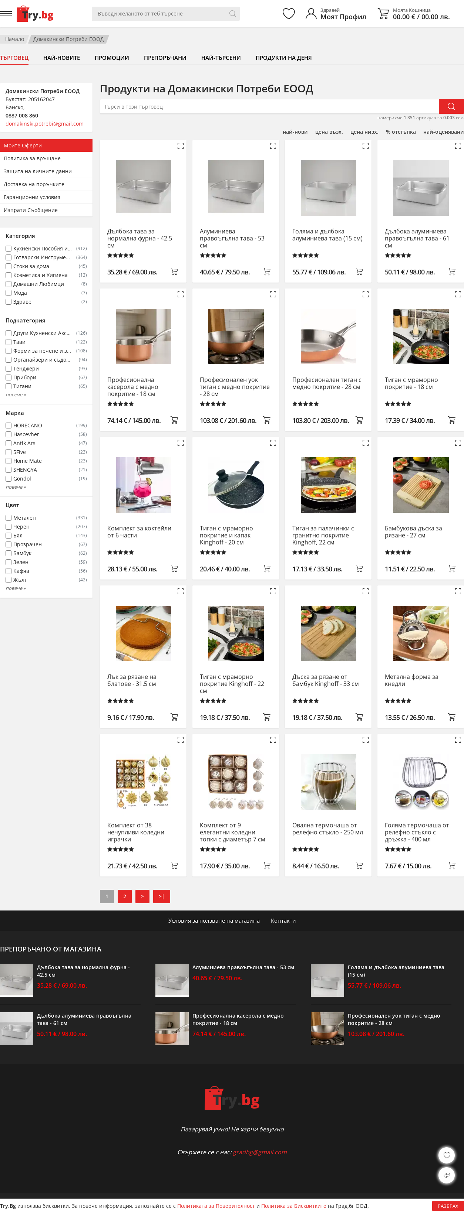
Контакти (283, 920)
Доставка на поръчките (34, 184)
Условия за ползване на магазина (214, 920)
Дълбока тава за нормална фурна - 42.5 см (139, 238)
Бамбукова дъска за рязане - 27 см (413, 532)
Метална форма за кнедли (411, 680)
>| (162, 896)
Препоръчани (165, 57)
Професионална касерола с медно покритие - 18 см (132, 386)
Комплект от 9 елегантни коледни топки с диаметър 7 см (232, 832)
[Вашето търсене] (166, 14)
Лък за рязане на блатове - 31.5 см (132, 680)
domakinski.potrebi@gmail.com (45, 123)
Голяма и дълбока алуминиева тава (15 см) (327, 235)
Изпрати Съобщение (31, 209)
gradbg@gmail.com (260, 1152)
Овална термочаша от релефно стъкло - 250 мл (327, 829)
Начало (14, 38)
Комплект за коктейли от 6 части (139, 532)
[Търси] (233, 14)
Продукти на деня (284, 57)
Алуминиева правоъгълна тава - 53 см (232, 238)
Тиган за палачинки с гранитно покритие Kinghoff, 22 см (323, 535)
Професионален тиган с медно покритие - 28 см (327, 383)
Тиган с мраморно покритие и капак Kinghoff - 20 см (226, 535)
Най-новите (61, 57)
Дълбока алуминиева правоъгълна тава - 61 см (417, 238)
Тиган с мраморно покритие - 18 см (411, 383)
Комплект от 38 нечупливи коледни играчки (135, 832)
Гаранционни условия (32, 197)
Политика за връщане (32, 158)
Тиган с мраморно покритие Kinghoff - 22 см (232, 683)
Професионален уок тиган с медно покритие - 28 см (235, 386)
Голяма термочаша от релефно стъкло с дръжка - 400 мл (417, 832)
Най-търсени (221, 57)
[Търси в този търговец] (269, 106)
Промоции (112, 57)
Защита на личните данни (38, 171)
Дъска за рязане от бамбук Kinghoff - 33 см (325, 680)
